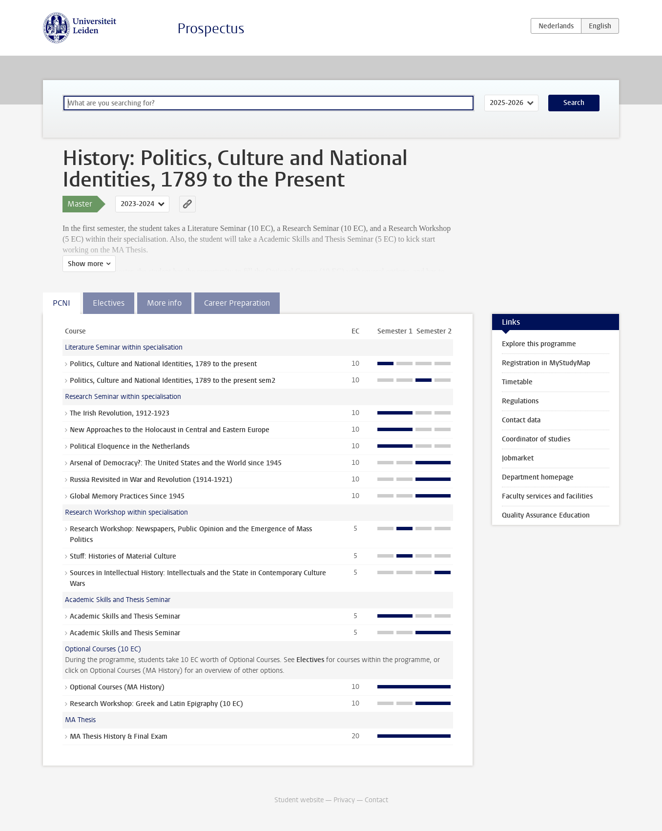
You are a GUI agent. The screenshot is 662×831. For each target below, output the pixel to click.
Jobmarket (518, 458)
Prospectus (211, 29)
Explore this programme (539, 344)
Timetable (517, 382)
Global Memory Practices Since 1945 (127, 496)
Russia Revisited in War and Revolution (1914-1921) (151, 479)
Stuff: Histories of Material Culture (123, 556)
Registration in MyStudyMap (546, 363)
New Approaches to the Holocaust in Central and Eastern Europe (169, 430)
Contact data (521, 420)
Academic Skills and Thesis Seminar (125, 616)
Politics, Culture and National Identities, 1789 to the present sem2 (172, 380)
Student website (299, 800)
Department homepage (538, 477)
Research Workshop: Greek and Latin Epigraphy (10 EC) (156, 703)
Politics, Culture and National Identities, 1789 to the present (163, 364)
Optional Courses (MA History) (117, 687)
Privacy (344, 800)
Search (573, 102)
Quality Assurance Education (546, 515)
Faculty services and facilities (547, 496)
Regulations (520, 401)
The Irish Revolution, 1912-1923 (119, 413)
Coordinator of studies (536, 439)
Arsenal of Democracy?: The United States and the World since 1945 (176, 463)
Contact (376, 800)
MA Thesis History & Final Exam (118, 736)
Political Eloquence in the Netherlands (129, 446)
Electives (310, 660)
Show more (85, 264)
